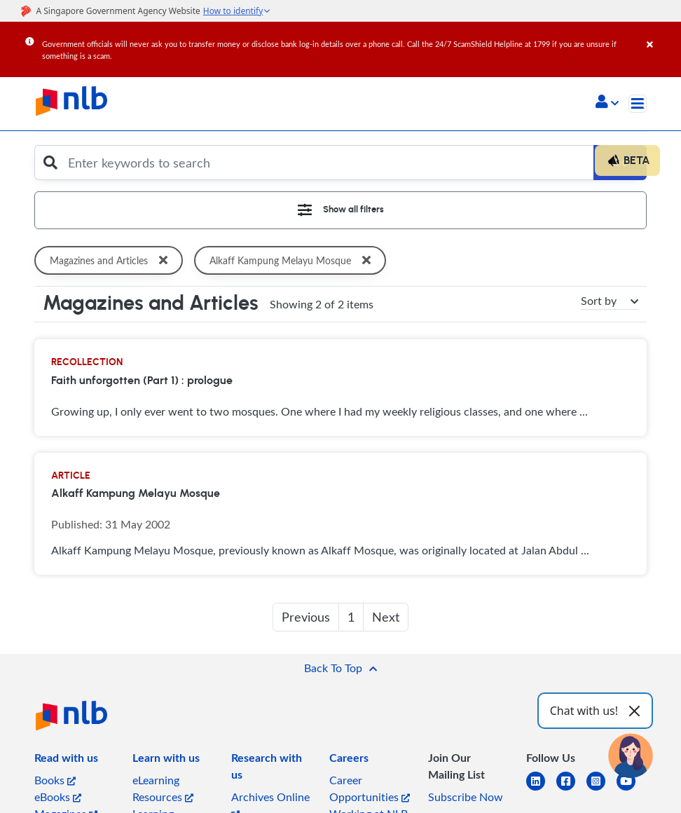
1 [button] (351, 616)
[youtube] (632, 789)
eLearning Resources (162, 788)
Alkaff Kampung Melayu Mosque (294, 260)
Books (55, 780)
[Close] (661, 34)
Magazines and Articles (111, 260)
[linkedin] (541, 789)
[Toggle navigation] (637, 104)
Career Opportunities (369, 788)
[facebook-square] (571, 789)
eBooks (57, 797)
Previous (306, 616)
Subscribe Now (465, 797)
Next (385, 616)
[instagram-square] (601, 789)
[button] (607, 103)
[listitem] (66, 760)
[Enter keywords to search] (327, 162)
